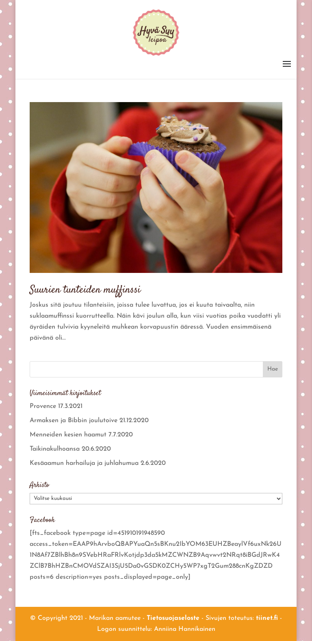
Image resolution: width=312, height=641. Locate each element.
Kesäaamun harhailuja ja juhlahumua (84, 463)
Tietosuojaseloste (173, 618)
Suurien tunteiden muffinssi (85, 290)
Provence (43, 406)
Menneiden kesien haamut (68, 435)
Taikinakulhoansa (55, 449)
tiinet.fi (267, 618)
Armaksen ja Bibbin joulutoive (73, 420)
